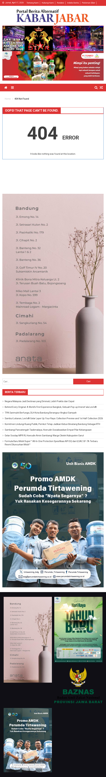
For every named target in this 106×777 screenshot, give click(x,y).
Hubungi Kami (48, 3)
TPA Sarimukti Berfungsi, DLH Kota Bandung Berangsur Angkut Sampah (41, 412)
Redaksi (60, 3)
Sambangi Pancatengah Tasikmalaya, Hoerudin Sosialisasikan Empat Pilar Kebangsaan (48, 430)
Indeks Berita (73, 3)
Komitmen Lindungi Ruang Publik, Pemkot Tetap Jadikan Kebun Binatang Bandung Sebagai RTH (52, 424)
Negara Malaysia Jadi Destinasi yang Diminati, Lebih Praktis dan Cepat (39, 401)
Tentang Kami (33, 3)
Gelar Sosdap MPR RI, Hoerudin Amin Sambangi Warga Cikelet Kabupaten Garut (44, 435)
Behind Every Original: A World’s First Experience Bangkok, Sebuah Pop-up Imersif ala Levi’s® (51, 407)
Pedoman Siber (88, 3)
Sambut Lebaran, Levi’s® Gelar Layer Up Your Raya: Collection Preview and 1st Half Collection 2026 (54, 418)
